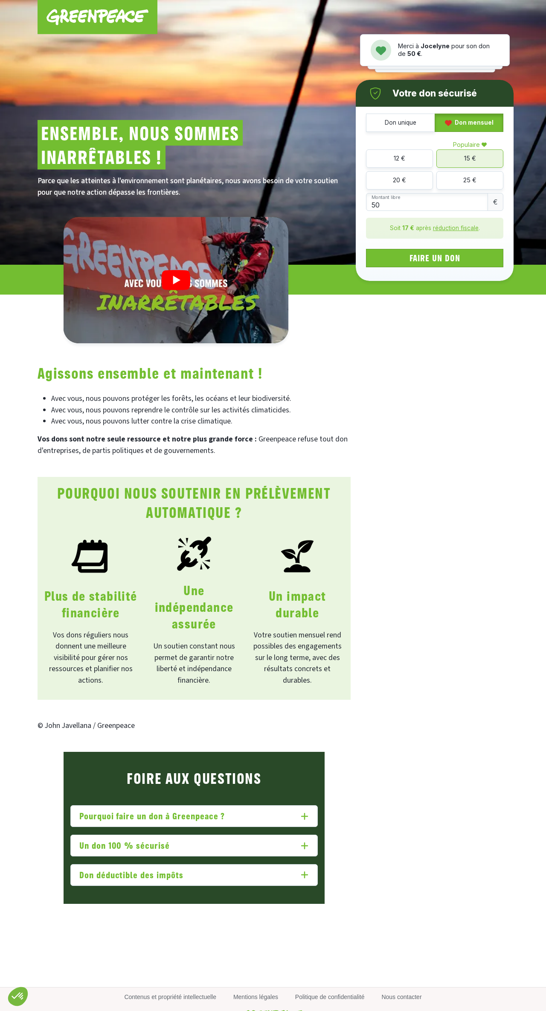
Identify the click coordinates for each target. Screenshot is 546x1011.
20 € (399, 180)
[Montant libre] (427, 202)
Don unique (400, 122)
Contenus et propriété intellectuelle (170, 996)
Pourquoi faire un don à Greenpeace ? (152, 815)
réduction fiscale (456, 228)
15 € (470, 158)
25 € (469, 180)
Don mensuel (469, 122)
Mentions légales (255, 996)
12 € (399, 158)
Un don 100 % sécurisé (124, 845)
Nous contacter (401, 996)
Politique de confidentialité (330, 996)
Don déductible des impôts (131, 874)
